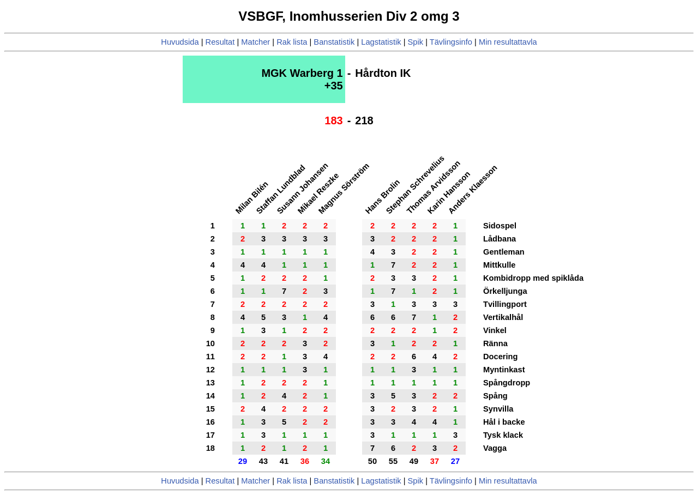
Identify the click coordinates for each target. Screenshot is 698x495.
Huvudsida (179, 42)
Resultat (220, 42)
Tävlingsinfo (451, 42)
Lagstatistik (381, 42)
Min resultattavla (508, 42)
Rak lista (291, 42)
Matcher (255, 42)
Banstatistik (334, 42)
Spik (416, 42)
